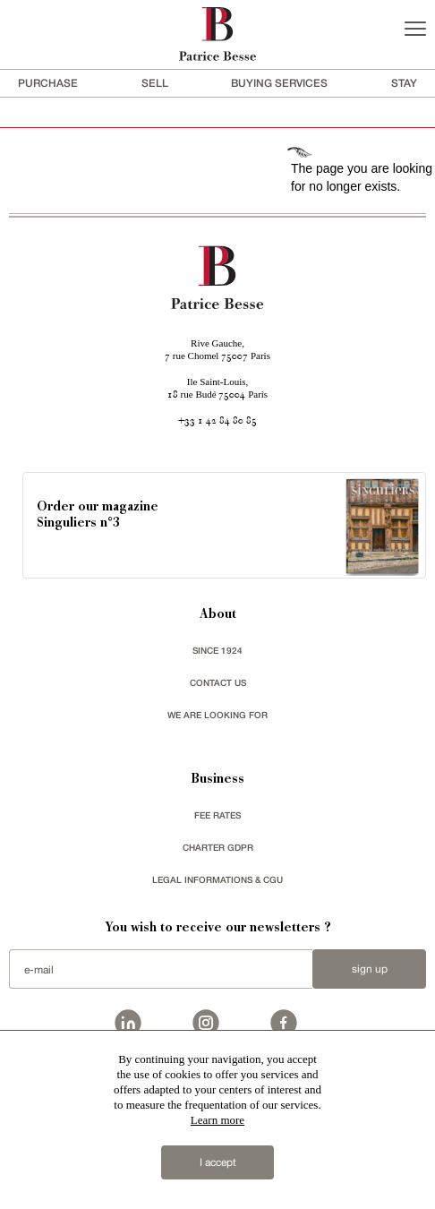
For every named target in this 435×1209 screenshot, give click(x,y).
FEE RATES (217, 815)
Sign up (370, 969)
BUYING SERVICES (279, 83)
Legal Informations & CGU (217, 879)
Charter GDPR (218, 847)
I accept (218, 1162)
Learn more (217, 1120)
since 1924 (217, 650)
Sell (154, 83)
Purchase (48, 83)
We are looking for (217, 714)
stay (404, 83)
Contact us (218, 682)
